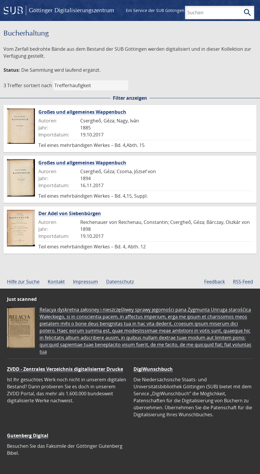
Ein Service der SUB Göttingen (155, 10)
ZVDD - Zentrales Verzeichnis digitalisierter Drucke (65, 369)
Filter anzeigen (130, 98)
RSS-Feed (243, 281)
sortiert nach (38, 85)
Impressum (85, 281)
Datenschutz (120, 281)
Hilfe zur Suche (23, 281)
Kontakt (56, 281)
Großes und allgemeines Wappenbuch (82, 112)
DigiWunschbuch (153, 369)
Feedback (214, 281)
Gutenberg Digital (27, 435)
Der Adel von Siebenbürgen (69, 213)
